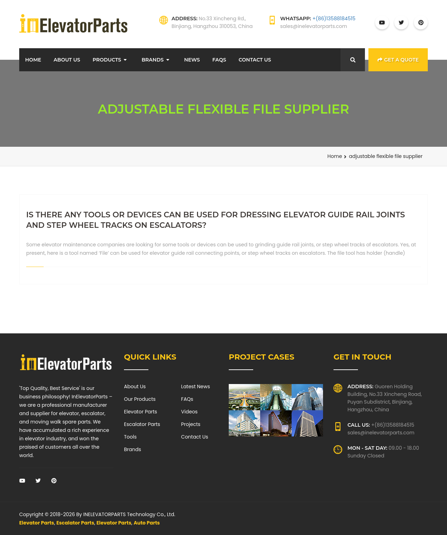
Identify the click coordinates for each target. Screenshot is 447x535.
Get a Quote (398, 60)
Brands (152, 60)
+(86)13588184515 (333, 18)
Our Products (140, 399)
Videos (189, 411)
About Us (67, 60)
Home (33, 60)
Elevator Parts (140, 411)
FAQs (219, 60)
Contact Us (255, 60)
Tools (130, 436)
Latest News (195, 386)
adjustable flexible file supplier (386, 156)
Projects (190, 424)
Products (107, 60)
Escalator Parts (142, 424)
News (192, 60)
